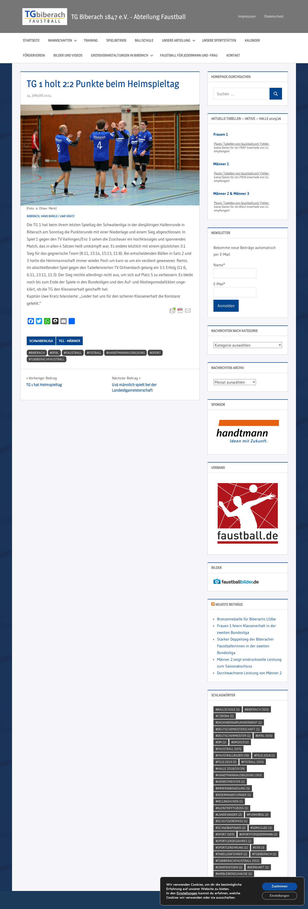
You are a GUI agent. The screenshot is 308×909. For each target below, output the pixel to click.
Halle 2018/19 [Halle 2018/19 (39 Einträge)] (231, 768)
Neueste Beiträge (229, 604)
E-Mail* (234, 289)
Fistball (95, 353)
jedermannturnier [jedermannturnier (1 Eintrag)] (234, 795)
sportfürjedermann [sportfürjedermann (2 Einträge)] (259, 834)
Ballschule (144, 40)
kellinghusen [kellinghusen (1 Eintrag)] (230, 801)
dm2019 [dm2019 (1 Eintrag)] (241, 742)
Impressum (247, 16)
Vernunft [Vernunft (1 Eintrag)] (259, 867)
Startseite (31, 40)
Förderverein (34, 55)
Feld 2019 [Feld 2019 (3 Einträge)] (227, 762)
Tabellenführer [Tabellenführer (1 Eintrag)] (232, 854)
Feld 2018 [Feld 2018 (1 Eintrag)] (265, 755)
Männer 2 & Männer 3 (231, 193)
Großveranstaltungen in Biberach (122, 55)
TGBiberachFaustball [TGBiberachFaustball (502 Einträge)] (238, 861)
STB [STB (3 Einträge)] (259, 847)
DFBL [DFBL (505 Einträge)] (264, 735)
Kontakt (233, 55)
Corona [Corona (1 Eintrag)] (226, 716)
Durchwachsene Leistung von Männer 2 (249, 672)
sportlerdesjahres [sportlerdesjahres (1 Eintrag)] (234, 841)
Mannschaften (62, 40)
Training (91, 40)
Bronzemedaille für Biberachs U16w (246, 619)
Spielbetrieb (116, 40)
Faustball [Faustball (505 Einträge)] (229, 749)
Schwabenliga (41, 341)
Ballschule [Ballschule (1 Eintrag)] (229, 709)
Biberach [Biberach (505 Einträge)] (258, 709)
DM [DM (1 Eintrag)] (222, 742)
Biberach (38, 353)
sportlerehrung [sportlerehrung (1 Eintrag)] (233, 847)
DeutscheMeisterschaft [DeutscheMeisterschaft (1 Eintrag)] (239, 729)
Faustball (74, 353)
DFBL (55, 353)
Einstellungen (187, 892)
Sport (156, 353)
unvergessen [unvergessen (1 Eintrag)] (230, 867)
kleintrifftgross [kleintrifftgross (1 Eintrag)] (233, 808)
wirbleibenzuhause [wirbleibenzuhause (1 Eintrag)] (235, 874)
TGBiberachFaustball (47, 359)
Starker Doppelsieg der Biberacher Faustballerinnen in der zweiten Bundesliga (245, 646)
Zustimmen (278, 885)
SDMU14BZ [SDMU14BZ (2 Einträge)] (262, 828)
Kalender (252, 40)
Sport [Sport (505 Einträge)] (226, 834)
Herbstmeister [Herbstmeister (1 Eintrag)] (231, 781)
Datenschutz (273, 16)
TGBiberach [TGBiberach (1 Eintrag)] (265, 854)
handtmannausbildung (126, 353)
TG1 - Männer (69, 341)
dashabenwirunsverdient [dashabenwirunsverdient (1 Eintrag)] (240, 722)
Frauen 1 (220, 134)
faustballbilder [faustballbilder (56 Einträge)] (233, 755)
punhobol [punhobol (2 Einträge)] (259, 814)
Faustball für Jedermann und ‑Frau (189, 55)
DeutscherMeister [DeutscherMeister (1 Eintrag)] (234, 735)
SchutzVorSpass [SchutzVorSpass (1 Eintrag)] (232, 821)
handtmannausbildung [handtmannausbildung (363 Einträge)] (240, 775)
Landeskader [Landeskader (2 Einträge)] (230, 814)
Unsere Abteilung (178, 40)
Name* (234, 270)
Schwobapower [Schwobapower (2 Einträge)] (231, 828)
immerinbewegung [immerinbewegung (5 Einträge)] (234, 788)
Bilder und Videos (67, 55)
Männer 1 (221, 163)
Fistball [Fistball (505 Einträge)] (253, 762)
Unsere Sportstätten (219, 40)
